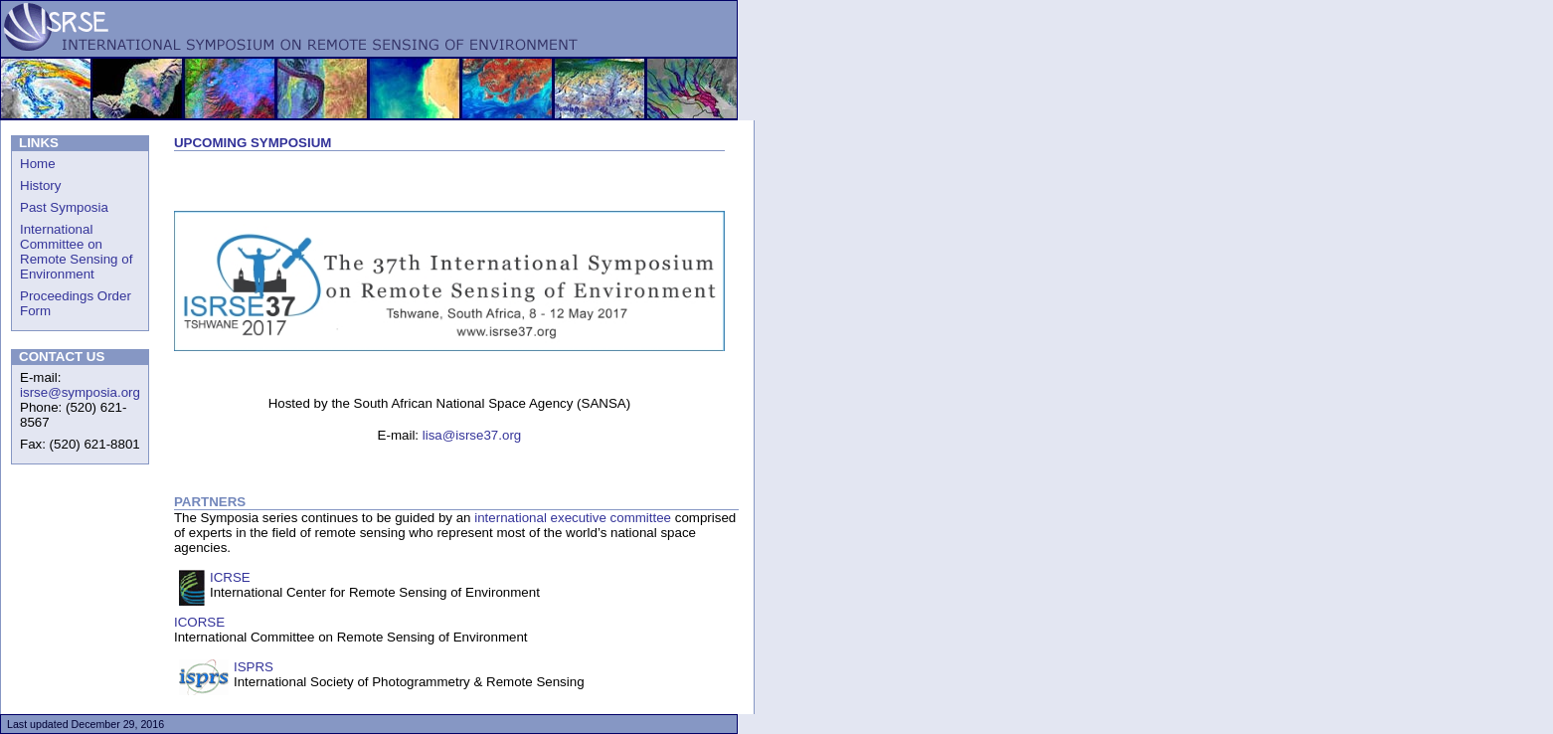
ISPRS (253, 666)
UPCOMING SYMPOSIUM (252, 142)
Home (38, 163)
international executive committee (572, 517)
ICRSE (230, 577)
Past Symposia (64, 207)
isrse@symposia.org (80, 392)
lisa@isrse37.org (472, 435)
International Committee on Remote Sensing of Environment (76, 251)
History (40, 185)
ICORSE (199, 622)
